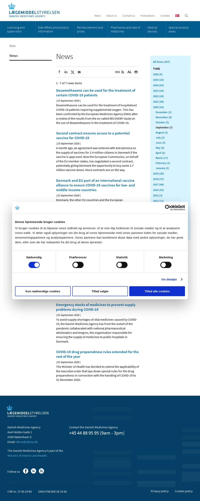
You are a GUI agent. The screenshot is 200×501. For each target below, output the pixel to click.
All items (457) (161, 62)
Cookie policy (184, 491)
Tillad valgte (100, 291)
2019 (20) (158, 173)
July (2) (160, 137)
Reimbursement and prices (90, 29)
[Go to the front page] (36, 10)
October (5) (162, 122)
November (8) (164, 117)
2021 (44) (158, 101)
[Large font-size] (129, 72)
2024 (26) (158, 85)
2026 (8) (157, 74)
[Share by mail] (79, 72)
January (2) (162, 168)
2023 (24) (158, 90)
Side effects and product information (53, 29)
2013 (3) (157, 195)
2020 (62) (158, 107)
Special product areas (179, 29)
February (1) (163, 163)
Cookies (165, 15)
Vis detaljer (169, 279)
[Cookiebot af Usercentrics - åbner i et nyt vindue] (168, 208)
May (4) (160, 147)
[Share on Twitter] (72, 72)
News (98, 15)
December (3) (163, 112)
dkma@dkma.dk (27, 442)
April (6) (160, 153)
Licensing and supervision (16, 29)
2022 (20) (158, 96)
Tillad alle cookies (157, 291)
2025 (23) (158, 79)
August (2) (162, 132)
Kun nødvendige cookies (43, 291)
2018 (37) (158, 179)
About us (111, 15)
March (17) (162, 158)
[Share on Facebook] (59, 72)
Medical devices (152, 29)
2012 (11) (158, 201)
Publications (147, 15)
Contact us (128, 15)
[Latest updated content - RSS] (120, 72)
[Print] (136, 72)
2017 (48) (158, 184)
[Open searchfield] (186, 15)
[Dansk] (177, 15)
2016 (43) (158, 190)
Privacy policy (160, 491)
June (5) (160, 142)
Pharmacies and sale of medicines (125, 29)
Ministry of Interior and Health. (27, 455)
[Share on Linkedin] (66, 72)
